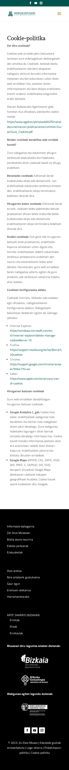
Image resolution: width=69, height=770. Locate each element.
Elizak (13, 626)
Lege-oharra (35, 747)
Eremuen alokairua (19, 590)
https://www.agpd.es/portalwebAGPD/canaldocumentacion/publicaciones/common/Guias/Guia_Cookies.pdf (34, 127)
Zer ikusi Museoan (18, 533)
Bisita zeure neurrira (20, 539)
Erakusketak (15, 552)
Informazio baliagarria (20, 526)
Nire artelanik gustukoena (23, 577)
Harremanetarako (18, 596)
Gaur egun (13, 583)
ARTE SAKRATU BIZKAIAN (23, 615)
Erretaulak (16, 633)
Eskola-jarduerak (17, 546)
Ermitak (15, 620)
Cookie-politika (40, 752)
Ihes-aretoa (14, 571)
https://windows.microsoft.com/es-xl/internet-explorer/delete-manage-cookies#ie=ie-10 (33, 335)
